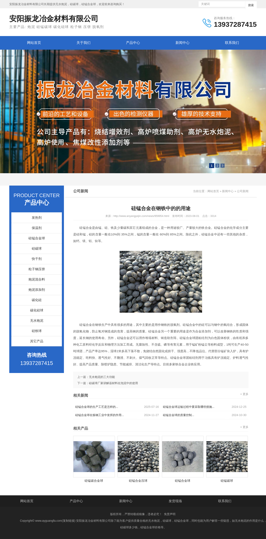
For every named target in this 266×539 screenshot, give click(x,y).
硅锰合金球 (36, 238)
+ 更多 (244, 394)
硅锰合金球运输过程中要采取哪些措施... (204, 406)
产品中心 (133, 43)
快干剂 (37, 259)
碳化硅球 (36, 310)
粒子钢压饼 (36, 269)
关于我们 (84, 43)
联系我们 (232, 43)
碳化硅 (37, 300)
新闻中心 (182, 43)
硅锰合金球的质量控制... (204, 415)
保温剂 (37, 228)
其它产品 (36, 341)
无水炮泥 (36, 320)
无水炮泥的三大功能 (102, 377)
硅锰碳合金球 (94, 480)
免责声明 (169, 514)
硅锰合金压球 (138, 480)
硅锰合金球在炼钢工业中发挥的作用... (117, 415)
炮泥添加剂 (36, 289)
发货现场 (175, 501)
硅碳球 (37, 248)
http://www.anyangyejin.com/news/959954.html (141, 215)
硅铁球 (37, 331)
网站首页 (34, 43)
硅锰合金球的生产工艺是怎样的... (117, 406)
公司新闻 (242, 191)
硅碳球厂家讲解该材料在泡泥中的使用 (113, 383)
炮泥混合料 (36, 279)
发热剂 (37, 217)
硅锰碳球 (227, 480)
